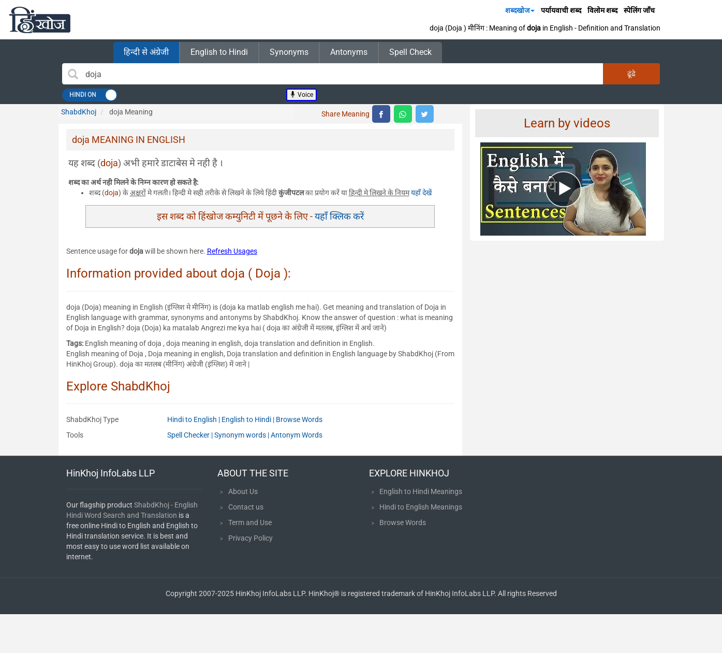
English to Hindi (219, 52)
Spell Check (410, 52)
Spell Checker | (190, 435)
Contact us (245, 507)
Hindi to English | (194, 419)
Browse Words (299, 419)
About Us (243, 491)
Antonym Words (296, 435)
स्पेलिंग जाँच (639, 10)
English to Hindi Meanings (420, 491)
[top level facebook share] (381, 114)
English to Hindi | (249, 419)
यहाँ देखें (421, 192)
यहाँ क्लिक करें (339, 216)
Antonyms (348, 52)
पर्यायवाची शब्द (561, 10)
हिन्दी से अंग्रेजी (146, 52)
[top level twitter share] (425, 114)
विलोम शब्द (602, 10)
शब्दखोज (520, 10)
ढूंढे (631, 73)
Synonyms (289, 52)
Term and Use (250, 522)
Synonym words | (242, 435)
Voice (301, 94)
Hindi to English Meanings (420, 507)
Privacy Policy (250, 538)
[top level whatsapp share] (403, 114)
